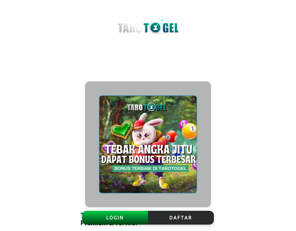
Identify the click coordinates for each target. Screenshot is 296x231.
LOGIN (115, 217)
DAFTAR (180, 217)
